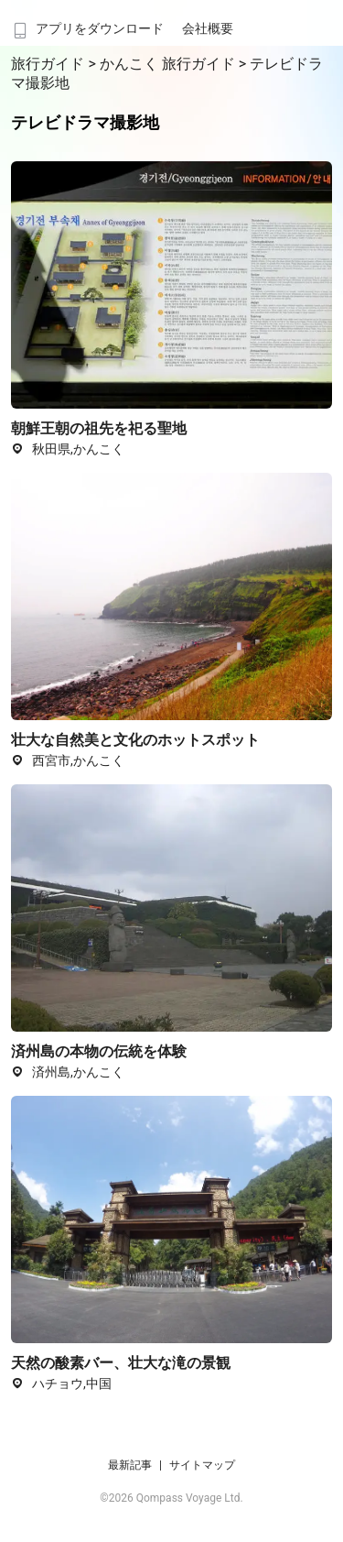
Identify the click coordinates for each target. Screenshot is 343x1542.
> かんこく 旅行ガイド (163, 63)
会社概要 (207, 28)
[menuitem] (86, 23)
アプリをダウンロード (86, 28)
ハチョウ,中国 (61, 1383)
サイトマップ (202, 1465)
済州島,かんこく (67, 1072)
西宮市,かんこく (67, 760)
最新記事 (130, 1465)
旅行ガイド (49, 63)
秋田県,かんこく (67, 449)
